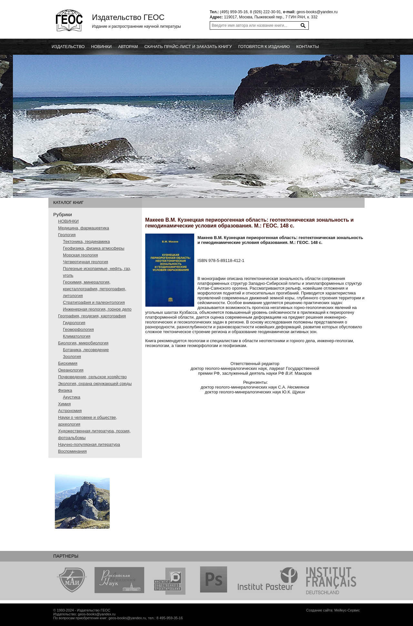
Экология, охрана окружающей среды (95, 383)
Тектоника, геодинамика (86, 241)
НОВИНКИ (68, 221)
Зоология (72, 356)
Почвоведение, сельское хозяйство (92, 376)
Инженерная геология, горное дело (97, 309)
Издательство (68, 46)
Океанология (71, 370)
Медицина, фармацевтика (83, 228)
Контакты (307, 46)
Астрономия (70, 410)
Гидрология (74, 322)
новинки (101, 46)
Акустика (71, 397)
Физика (65, 390)
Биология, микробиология (83, 343)
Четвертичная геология (85, 261)
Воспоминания (72, 451)
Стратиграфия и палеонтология (94, 302)
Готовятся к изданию (264, 46)
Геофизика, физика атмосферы (93, 248)
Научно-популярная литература (89, 444)
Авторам (128, 46)
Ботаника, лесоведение (86, 349)
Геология (67, 234)
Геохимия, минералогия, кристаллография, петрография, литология (94, 289)
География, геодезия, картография (92, 315)
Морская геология (80, 255)
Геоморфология (78, 329)
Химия (64, 403)
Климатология (76, 336)
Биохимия (67, 363)
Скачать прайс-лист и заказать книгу (188, 46)
